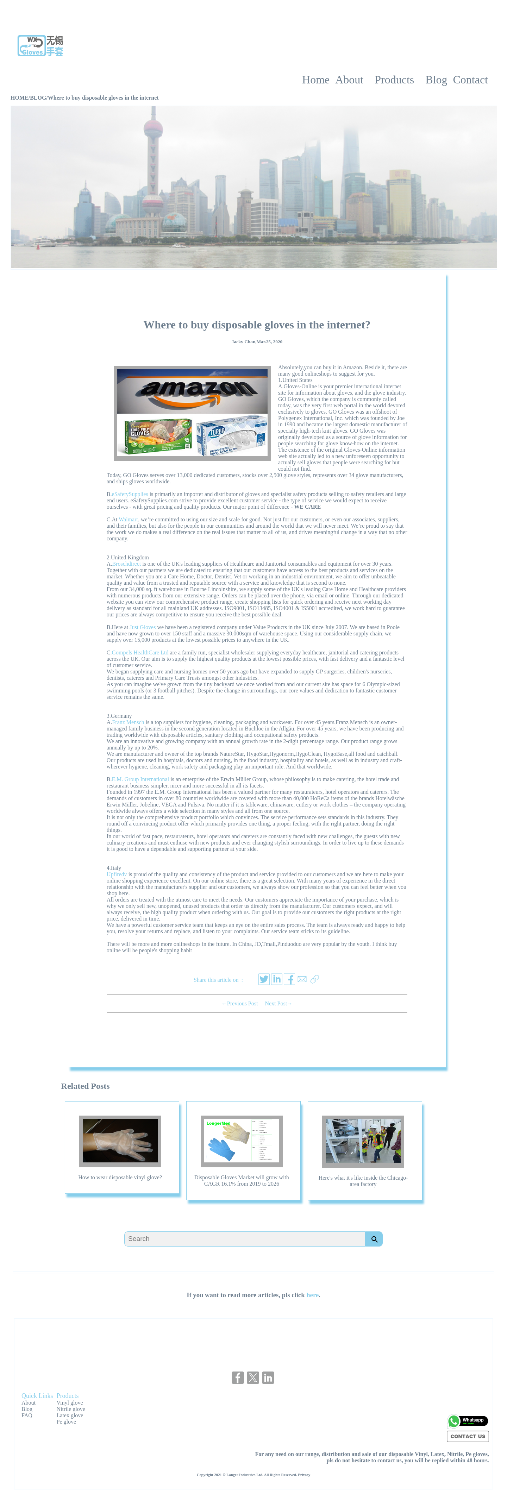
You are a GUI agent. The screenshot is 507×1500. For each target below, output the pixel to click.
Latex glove (70, 1415)
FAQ (26, 1415)
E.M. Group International (140, 779)
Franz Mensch (128, 722)
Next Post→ (279, 1003)
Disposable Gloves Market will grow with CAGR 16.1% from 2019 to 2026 (241, 1180)
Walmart (128, 519)
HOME (20, 98)
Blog (26, 1409)
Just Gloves (143, 627)
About (28, 1403)
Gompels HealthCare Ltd (140, 652)
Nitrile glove (71, 1409)
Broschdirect (126, 564)
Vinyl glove (70, 1403)
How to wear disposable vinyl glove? (120, 1177)
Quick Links (37, 1395)
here (312, 1295)
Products (68, 1395)
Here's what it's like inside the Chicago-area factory (363, 1181)
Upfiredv (117, 874)
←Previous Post (239, 1003)
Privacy (304, 1475)
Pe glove (66, 1422)
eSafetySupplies (130, 494)
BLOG (38, 98)
